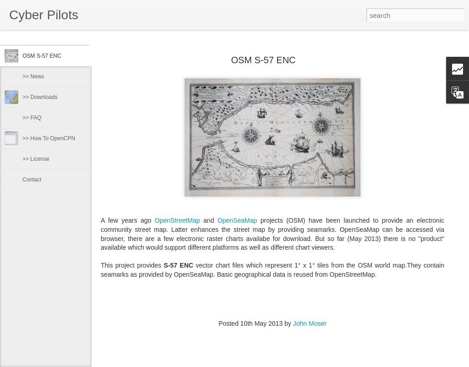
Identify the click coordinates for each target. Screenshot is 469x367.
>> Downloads (40, 97)
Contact (31, 179)
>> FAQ (31, 118)
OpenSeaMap (237, 220)
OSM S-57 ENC (41, 56)
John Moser (310, 323)
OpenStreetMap (177, 220)
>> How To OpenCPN (48, 138)
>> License (35, 159)
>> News (33, 76)
